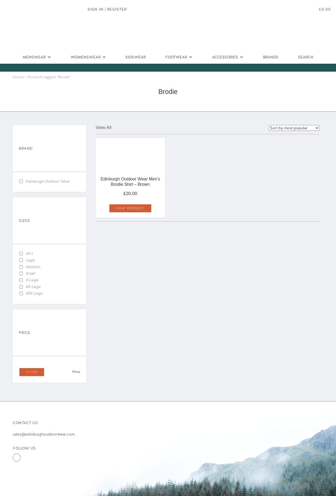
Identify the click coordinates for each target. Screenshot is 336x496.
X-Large (31, 280)
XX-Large (33, 286)
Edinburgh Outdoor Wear (47, 181)
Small (30, 273)
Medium (32, 266)
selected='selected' (294, 128)
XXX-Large (34, 293)
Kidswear (136, 57)
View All (103, 127)
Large (30, 260)
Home (18, 77)
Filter (31, 372)
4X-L (29, 253)
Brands (270, 57)
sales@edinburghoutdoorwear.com (44, 434)
